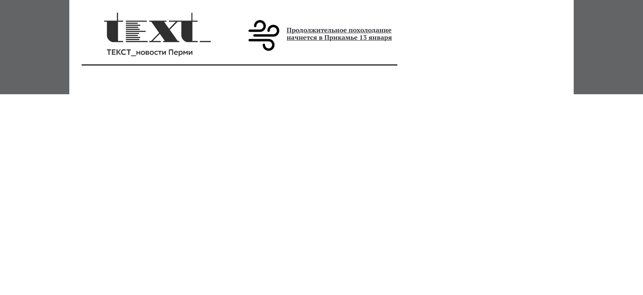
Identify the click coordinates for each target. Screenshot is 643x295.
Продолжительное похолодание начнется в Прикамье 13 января (339, 33)
